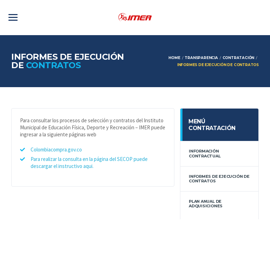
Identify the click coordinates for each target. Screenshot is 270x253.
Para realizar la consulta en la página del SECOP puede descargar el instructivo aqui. (89, 162)
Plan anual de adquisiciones (206, 203)
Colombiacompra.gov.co (56, 149)
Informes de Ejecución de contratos (219, 178)
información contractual (205, 153)
